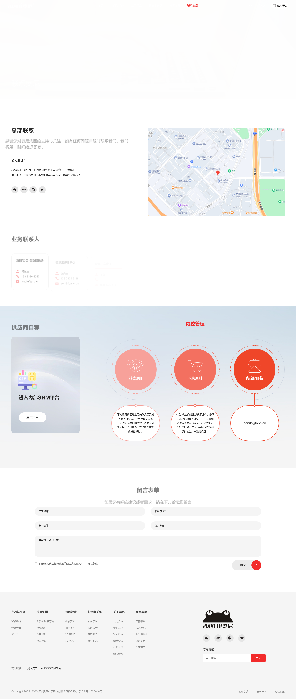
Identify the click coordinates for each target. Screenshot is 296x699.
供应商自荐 (142, 640)
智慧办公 (41, 640)
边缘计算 (16, 627)
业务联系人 (142, 634)
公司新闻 (118, 653)
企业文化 (118, 627)
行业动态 (93, 640)
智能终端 (16, 621)
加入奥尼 (141, 627)
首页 (100, 5)
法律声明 (262, 691)
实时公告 (93, 627)
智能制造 (70, 634)
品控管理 (70, 640)
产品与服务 (117, 5)
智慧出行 (41, 634)
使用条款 (243, 691)
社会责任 (118, 647)
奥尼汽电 (32, 668)
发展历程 (118, 634)
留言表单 (141, 647)
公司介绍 (118, 621)
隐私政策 (280, 691)
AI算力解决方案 (45, 621)
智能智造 (71, 612)
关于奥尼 (175, 5)
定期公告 (93, 634)
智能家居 (41, 627)
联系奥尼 (192, 5)
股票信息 (93, 621)
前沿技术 (70, 627)
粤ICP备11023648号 (90, 691)
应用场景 (136, 5)
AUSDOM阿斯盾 (51, 668)
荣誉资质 (118, 640)
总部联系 (255, 82)
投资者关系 (155, 5)
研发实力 (70, 621)
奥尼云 (15, 634)
